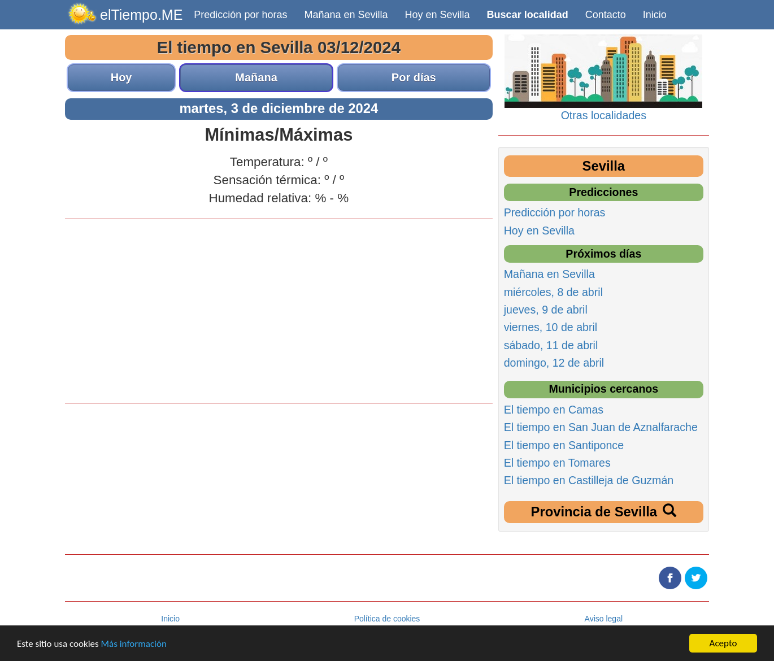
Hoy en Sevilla (437, 14)
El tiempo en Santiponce (564, 445)
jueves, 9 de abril (546, 309)
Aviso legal (604, 618)
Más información (134, 644)
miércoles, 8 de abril (553, 292)
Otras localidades (603, 115)
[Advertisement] (279, 310)
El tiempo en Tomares (557, 462)
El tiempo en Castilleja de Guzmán (589, 480)
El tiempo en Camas (553, 409)
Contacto (605, 14)
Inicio (655, 14)
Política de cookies (387, 618)
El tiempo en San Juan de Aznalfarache (601, 427)
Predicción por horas (240, 14)
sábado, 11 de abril (551, 345)
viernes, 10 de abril (551, 327)
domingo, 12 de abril (554, 362)
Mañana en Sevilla (346, 14)
